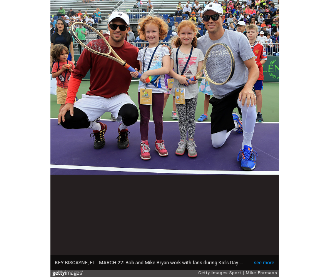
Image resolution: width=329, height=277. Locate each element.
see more (264, 262)
